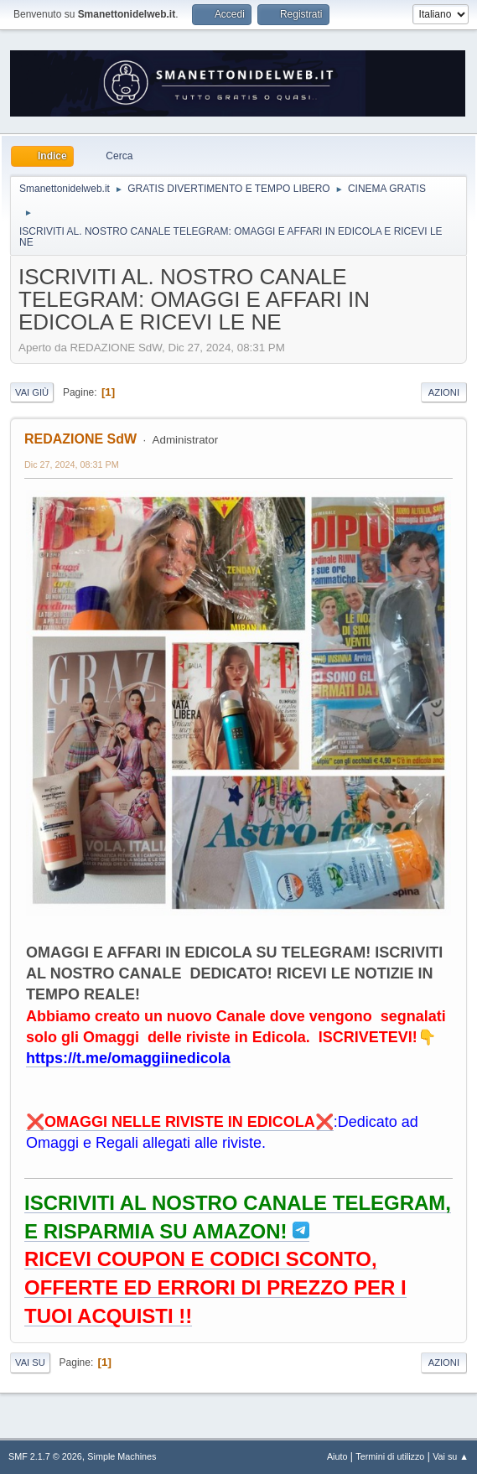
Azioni (443, 392)
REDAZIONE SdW (80, 439)
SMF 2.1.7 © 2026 (45, 1456)
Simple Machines (121, 1456)
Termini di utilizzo (389, 1456)
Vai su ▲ (451, 1456)
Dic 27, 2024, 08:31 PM (71, 464)
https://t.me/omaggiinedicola (128, 1058)
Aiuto (337, 1456)
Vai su (30, 1362)
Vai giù (32, 392)
